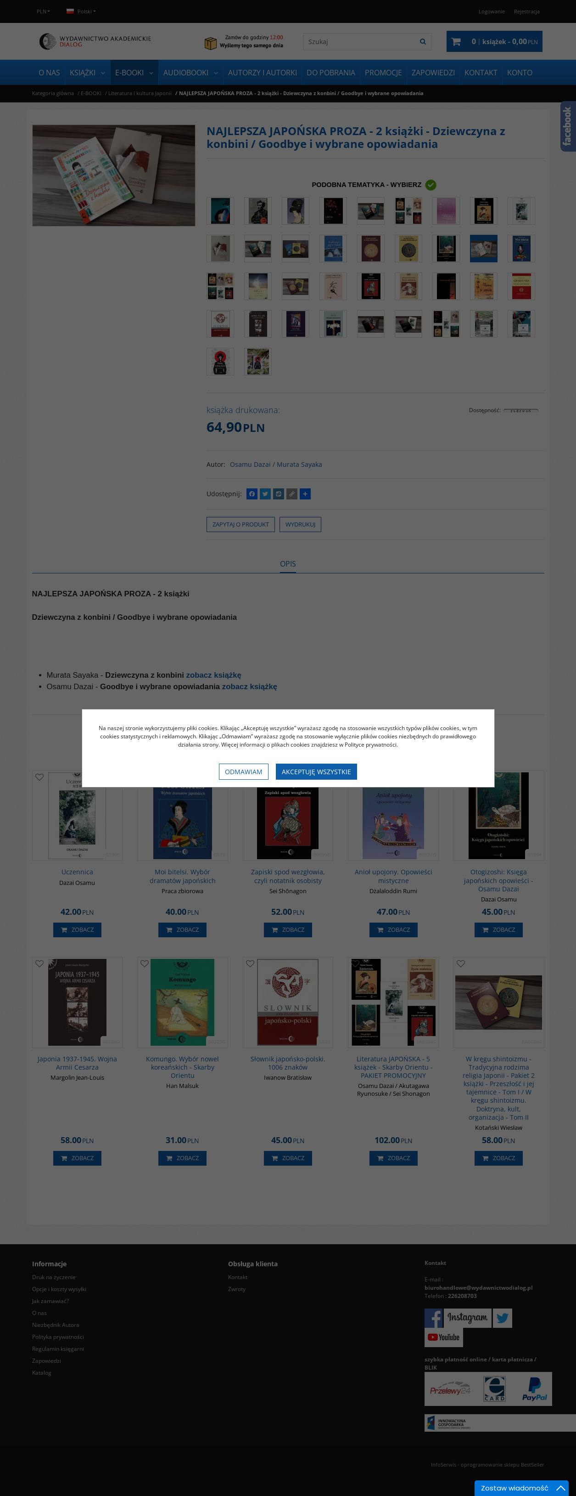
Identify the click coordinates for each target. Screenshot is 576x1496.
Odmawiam (244, 771)
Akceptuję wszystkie (316, 771)
